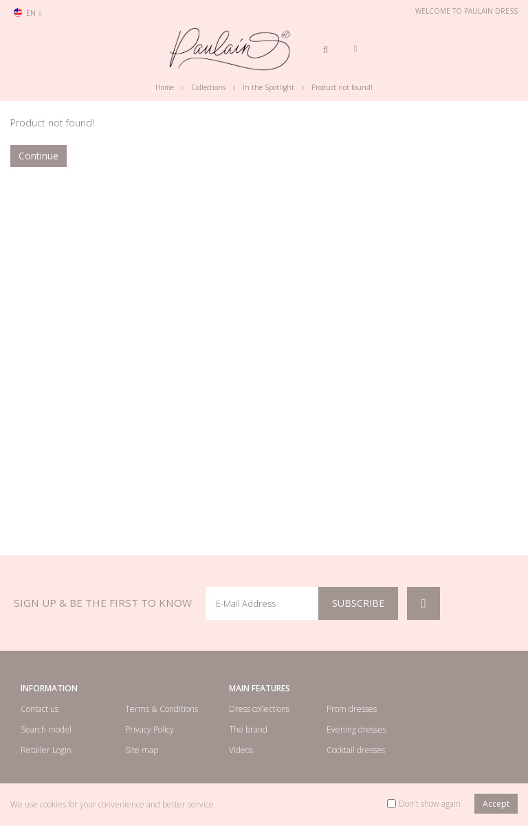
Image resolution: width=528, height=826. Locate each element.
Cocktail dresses (356, 750)
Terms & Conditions (161, 709)
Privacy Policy (149, 729)
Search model (46, 729)
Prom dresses (352, 709)
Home (164, 87)
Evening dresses (356, 729)
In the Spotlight (268, 87)
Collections (208, 87)
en (28, 13)
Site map (141, 750)
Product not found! (342, 87)
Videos (241, 750)
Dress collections (259, 709)
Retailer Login (46, 750)
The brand (248, 729)
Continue (38, 155)
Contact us (39, 709)
